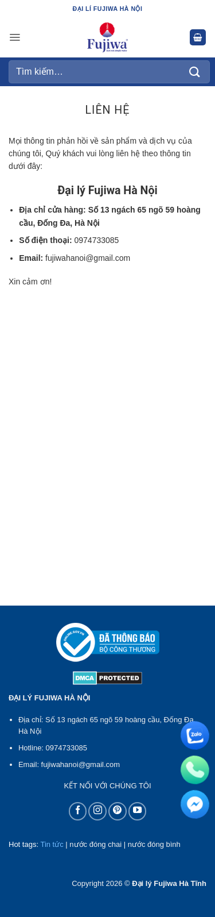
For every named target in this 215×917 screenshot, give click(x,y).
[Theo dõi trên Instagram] (97, 811)
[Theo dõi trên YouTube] (137, 811)
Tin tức (51, 844)
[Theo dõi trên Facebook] (78, 811)
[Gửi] (194, 71)
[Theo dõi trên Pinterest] (117, 811)
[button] (15, 37)
